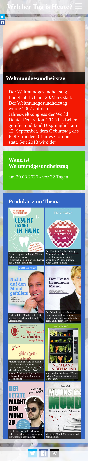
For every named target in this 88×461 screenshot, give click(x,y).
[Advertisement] (44, 456)
